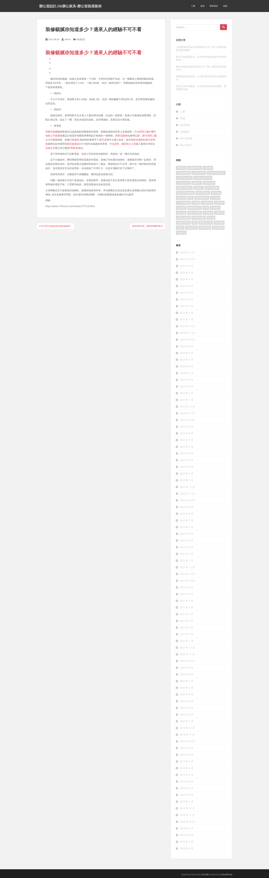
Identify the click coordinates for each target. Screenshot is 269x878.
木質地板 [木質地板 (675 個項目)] (219, 202)
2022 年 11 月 (187, 493)
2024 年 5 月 (186, 373)
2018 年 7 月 (186, 841)
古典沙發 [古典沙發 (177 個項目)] (208, 167)
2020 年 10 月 (187, 661)
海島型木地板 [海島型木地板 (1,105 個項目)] (198, 217)
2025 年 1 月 (186, 319)
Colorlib (205, 874)
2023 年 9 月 (186, 426)
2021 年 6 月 (186, 607)
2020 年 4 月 (186, 701)
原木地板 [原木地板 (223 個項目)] (181, 167)
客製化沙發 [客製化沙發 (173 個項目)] (209, 182)
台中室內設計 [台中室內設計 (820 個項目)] (198, 172)
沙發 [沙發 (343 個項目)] (206, 207)
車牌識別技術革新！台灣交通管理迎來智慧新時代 (201, 78)
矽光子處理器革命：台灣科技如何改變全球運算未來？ (201, 58)
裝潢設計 (81, 39)
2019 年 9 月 (186, 748)
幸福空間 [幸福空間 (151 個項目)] (181, 197)
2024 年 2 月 (186, 393)
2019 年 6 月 (186, 768)
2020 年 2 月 (186, 714)
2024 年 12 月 (187, 326)
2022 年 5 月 (186, 533)
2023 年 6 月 (186, 446)
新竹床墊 (104, 139)
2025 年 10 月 (187, 259)
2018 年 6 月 (186, 848)
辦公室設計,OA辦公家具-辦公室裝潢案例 (70, 6)
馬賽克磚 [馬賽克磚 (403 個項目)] (181, 232)
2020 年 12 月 (187, 647)
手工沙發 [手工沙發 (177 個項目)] (215, 197)
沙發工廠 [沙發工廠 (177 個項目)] (181, 212)
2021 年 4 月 (186, 620)
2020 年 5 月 (186, 694)
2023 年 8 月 (186, 433)
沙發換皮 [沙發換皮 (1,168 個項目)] (208, 212)
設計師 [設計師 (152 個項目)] (211, 217)
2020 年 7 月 (186, 681)
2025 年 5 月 (186, 292)
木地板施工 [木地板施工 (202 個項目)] (207, 202)
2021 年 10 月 (187, 580)
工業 (193, 5)
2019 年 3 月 (186, 788)
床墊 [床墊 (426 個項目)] (190, 197)
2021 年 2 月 (186, 634)
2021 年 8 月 (186, 594)
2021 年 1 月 (186, 640)
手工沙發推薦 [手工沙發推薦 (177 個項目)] (183, 202)
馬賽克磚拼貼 (138, 139)
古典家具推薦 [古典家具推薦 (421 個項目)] (194, 167)
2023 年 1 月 (186, 480)
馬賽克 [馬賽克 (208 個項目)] (180, 227)
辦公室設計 (186, 145)
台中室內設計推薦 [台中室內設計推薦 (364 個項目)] (203, 177)
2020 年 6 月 (186, 687)
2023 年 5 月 (186, 453)
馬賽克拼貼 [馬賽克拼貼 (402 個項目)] (191, 227)
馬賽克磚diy (77, 148)
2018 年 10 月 (187, 821)
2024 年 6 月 (186, 366)
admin (67, 39)
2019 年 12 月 (187, 727)
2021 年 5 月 (186, 614)
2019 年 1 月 (186, 801)
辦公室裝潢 (186, 138)
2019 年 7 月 (186, 761)
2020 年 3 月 (186, 707)
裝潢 (202, 5)
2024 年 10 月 (187, 339)
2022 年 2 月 (186, 553)
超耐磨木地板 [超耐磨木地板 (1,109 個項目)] (183, 222)
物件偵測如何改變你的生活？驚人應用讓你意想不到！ (201, 68)
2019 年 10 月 (187, 741)
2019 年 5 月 (186, 774)
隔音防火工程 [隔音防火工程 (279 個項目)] (206, 222)
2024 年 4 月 (186, 379)
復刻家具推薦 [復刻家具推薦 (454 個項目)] (202, 197)
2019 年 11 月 (187, 734)
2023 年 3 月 (186, 466)
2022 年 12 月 (187, 486)
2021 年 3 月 (186, 627)
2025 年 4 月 (186, 299)
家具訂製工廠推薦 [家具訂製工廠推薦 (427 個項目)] (185, 192)
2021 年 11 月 (187, 573)
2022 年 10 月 (187, 500)
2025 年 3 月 (186, 306)
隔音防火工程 (128, 143)
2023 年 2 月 (186, 473)
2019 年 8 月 (186, 754)
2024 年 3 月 (186, 386)
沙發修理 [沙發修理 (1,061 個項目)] (215, 207)
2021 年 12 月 (187, 567)
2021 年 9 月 (186, 587)
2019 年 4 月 (186, 781)
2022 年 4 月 (186, 540)
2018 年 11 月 (187, 815)
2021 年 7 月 (186, 600)
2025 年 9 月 (186, 265)
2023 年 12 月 (187, 406)
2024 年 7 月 (186, 359)
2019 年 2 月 (186, 794)
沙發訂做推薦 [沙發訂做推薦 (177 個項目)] (183, 217)
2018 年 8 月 (186, 835)
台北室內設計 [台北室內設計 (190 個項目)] (183, 182)
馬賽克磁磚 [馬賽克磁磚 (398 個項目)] (218, 227)
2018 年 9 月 (186, 828)
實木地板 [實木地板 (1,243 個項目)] (216, 192)
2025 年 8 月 (186, 272)
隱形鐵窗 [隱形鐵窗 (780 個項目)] (219, 222)
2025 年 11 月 (187, 252)
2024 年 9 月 (186, 346)
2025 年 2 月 (186, 312)
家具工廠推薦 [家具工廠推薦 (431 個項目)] (212, 187)
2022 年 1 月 (186, 560)
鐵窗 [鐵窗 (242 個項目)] (194, 222)
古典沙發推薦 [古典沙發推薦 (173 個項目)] (183, 172)
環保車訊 (214, 5)
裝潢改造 (185, 125)
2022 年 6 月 (186, 527)
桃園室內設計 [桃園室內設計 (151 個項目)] (194, 207)
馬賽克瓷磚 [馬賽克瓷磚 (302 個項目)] (205, 227)
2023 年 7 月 (186, 440)
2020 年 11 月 (187, 654)
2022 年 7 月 (186, 520)
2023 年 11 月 (187, 413)
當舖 (225, 5)
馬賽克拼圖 (51, 131)
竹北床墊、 (115, 143)
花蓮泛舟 (50, 148)
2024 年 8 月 (186, 353)
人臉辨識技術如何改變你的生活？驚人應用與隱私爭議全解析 (201, 48)
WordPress (226, 874)
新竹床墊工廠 (149, 135)
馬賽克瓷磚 (71, 143)
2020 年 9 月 (186, 667)
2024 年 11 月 (187, 332)
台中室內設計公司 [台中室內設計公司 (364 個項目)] (216, 172)
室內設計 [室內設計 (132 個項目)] (199, 187)
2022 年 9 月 (186, 507)
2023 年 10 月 (187, 419)
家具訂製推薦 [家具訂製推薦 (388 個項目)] (203, 192)
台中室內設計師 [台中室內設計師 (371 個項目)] (184, 177)
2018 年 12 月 (187, 808)
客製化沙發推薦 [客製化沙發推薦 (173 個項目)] (184, 187)
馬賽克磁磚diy (122, 135)
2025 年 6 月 (186, 286)
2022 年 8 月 (186, 513)
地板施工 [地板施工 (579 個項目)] (196, 182)
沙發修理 (74, 139)
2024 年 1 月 (186, 399)
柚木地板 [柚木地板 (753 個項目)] (181, 207)
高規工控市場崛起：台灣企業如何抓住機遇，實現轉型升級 (201, 87)
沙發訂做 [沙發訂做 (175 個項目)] (219, 212)
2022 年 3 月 (186, 547)
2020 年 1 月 (186, 721)
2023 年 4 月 (186, 460)
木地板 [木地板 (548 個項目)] (195, 202)
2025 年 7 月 (186, 279)
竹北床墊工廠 (141, 131)
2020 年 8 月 (186, 674)
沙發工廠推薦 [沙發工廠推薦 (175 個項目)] (194, 212)
